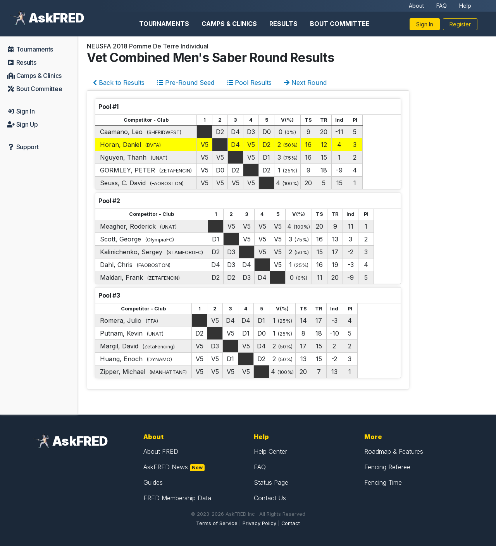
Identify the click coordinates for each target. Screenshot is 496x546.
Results (283, 24)
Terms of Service (217, 523)
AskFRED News (165, 467)
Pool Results (249, 82)
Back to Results (119, 82)
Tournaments (164, 24)
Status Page (271, 482)
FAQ (441, 5)
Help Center (270, 451)
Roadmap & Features (393, 451)
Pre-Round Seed (185, 82)
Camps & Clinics (229, 24)
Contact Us (270, 498)
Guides (153, 482)
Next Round (305, 82)
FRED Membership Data (177, 498)
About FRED (160, 451)
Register (460, 24)
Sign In (424, 24)
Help (465, 5)
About (416, 5)
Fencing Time (383, 482)
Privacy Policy (259, 523)
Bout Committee (340, 24)
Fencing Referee (387, 467)
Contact (290, 523)
